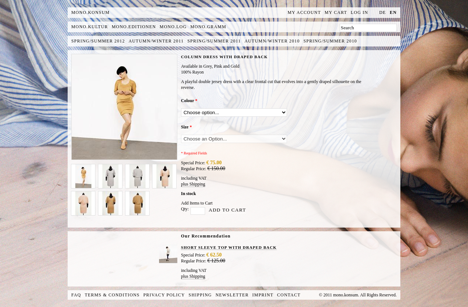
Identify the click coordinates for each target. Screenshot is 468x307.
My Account (304, 12)
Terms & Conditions (112, 294)
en (393, 12)
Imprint (262, 294)
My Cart (336, 12)
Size (186, 127)
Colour (189, 100)
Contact (289, 294)
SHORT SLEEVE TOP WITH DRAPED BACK (229, 247)
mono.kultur (89, 26)
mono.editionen (134, 26)
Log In (359, 12)
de (382, 12)
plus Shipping (193, 184)
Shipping (200, 294)
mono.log (173, 26)
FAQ (76, 294)
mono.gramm (208, 26)
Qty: (185, 208)
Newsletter (232, 294)
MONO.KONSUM (90, 12)
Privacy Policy (164, 294)
